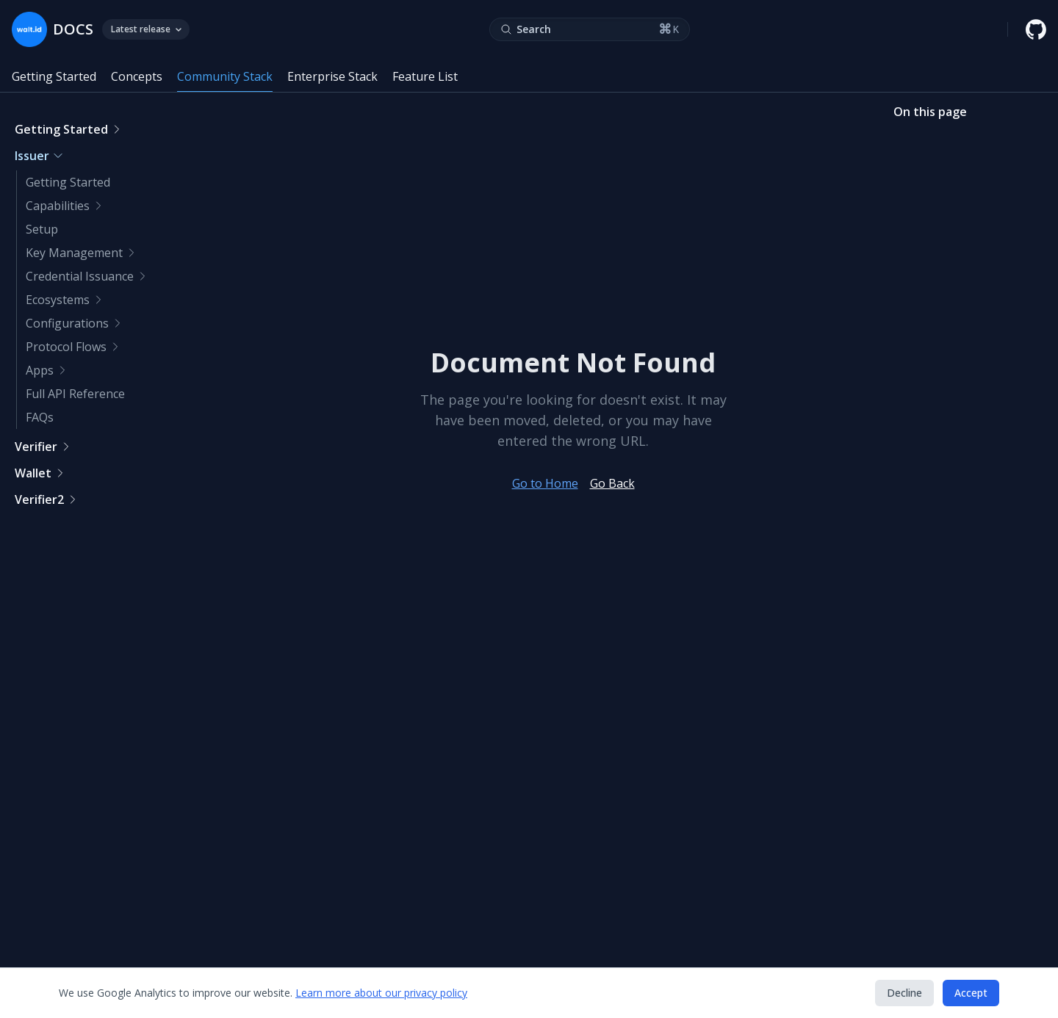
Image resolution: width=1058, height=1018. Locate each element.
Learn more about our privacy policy (381, 993)
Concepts (136, 76)
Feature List (425, 76)
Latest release (146, 29)
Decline (904, 993)
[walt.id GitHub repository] (1036, 29)
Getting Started (54, 76)
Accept (970, 993)
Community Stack (225, 76)
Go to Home (545, 483)
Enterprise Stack (332, 76)
